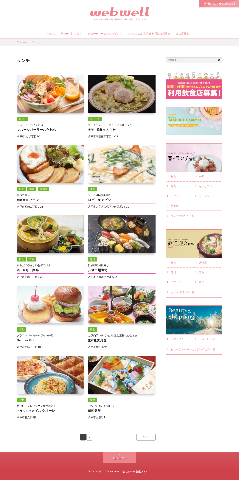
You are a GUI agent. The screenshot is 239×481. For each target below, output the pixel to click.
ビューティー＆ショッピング (105, 33)
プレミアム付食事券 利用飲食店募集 (149, 33)
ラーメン (204, 197)
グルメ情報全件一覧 (182, 294)
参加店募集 (182, 33)
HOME (51, 33)
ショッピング (207, 341)
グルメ (78, 33)
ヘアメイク (177, 341)
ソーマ (28, 201)
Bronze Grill (26, 341)
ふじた (102, 130)
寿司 (201, 177)
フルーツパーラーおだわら (37, 130)
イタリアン (205, 187)
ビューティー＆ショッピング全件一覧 (193, 351)
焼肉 (201, 284)
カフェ (175, 197)
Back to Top (120, 459)
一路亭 (28, 271)
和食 (173, 177)
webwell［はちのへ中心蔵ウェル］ (130, 472)
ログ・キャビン (100, 201)
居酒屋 (175, 207)
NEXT (145, 438)
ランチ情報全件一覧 (182, 217)
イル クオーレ (36, 411)
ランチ (65, 33)
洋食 (173, 187)
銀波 (94, 411)
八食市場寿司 (98, 271)
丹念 (97, 341)
